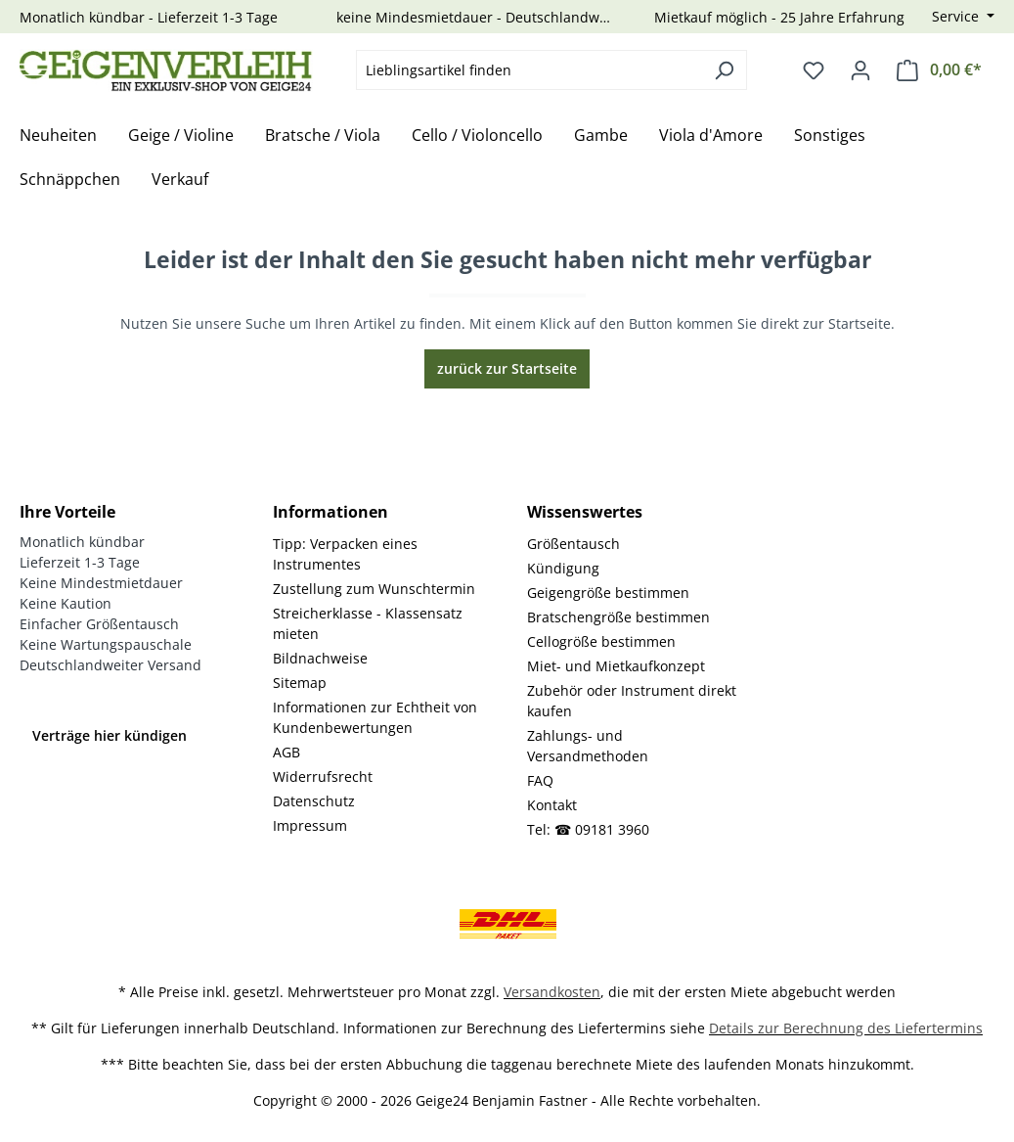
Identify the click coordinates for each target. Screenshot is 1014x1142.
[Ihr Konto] (860, 70)
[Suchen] (724, 70)
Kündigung (563, 568)
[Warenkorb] (939, 70)
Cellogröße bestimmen (601, 641)
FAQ (540, 780)
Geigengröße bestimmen (608, 592)
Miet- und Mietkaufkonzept (616, 666)
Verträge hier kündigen (109, 735)
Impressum (310, 825)
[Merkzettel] (813, 70)
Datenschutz (314, 801)
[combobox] (529, 70)
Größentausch (573, 543)
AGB (286, 752)
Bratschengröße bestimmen (618, 617)
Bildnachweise (320, 658)
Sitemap (300, 682)
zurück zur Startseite (507, 368)
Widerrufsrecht (323, 776)
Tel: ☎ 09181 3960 (588, 829)
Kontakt (552, 805)
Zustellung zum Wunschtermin (374, 588)
